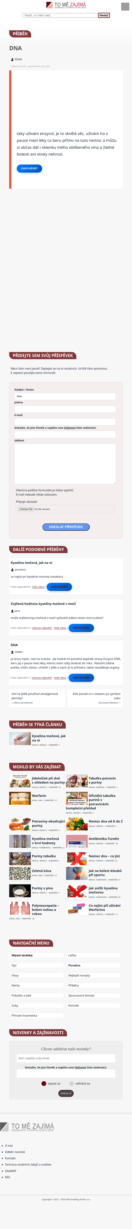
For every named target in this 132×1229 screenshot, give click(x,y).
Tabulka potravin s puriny (102, 780)
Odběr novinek (15, 1152)
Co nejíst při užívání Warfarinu (104, 908)
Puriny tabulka (44, 856)
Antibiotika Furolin (104, 839)
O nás (9, 1146)
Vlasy (15, 975)
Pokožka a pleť (21, 995)
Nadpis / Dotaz (24, 389)
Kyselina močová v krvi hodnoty (45, 841)
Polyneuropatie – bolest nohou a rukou (45, 910)
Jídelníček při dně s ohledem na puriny (48, 780)
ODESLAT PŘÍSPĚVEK (66, 527)
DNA (14, 645)
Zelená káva (41, 871)
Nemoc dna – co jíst (104, 856)
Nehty (16, 985)
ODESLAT (66, 1093)
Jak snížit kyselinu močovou (103, 890)
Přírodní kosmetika (24, 1016)
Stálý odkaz (38, 586)
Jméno (18, 402)
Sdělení (19, 440)
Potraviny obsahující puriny (48, 823)
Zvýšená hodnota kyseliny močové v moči (43, 604)
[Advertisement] (67, 95)
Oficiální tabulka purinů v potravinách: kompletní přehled (90, 802)
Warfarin (39, 796)
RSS (7, 1177)
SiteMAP (10, 1171)
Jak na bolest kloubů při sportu (105, 873)
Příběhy (73, 985)
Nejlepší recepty (79, 975)
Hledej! (104, 15)
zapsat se (53, 1083)
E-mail (18, 415)
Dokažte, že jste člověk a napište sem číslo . (55, 427)
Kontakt (73, 1005)
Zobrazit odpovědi (42, 627)
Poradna (74, 965)
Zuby (15, 1005)
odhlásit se (82, 1083)
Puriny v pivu (42, 888)
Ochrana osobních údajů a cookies (28, 1164)
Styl (14, 965)
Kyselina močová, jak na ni (31, 562)
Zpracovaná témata (81, 995)
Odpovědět (29, 168)
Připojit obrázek (26, 502)
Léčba (72, 955)
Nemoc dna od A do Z (106, 821)
